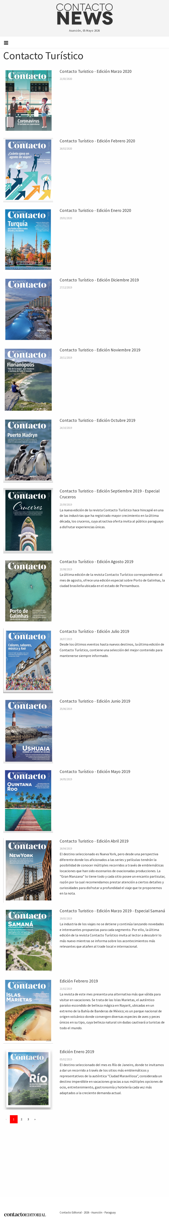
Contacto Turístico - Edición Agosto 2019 (96, 561)
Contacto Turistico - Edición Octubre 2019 (97, 420)
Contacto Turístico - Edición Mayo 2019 (95, 771)
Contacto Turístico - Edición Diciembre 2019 (99, 280)
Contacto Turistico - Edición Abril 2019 (94, 841)
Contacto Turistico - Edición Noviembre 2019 (100, 350)
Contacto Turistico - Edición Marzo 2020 (96, 71)
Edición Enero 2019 (77, 1051)
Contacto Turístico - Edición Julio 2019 (94, 631)
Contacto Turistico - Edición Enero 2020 (95, 210)
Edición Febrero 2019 (79, 981)
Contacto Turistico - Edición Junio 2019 (95, 701)
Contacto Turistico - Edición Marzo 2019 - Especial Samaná (112, 910)
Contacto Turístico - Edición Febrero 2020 (97, 140)
